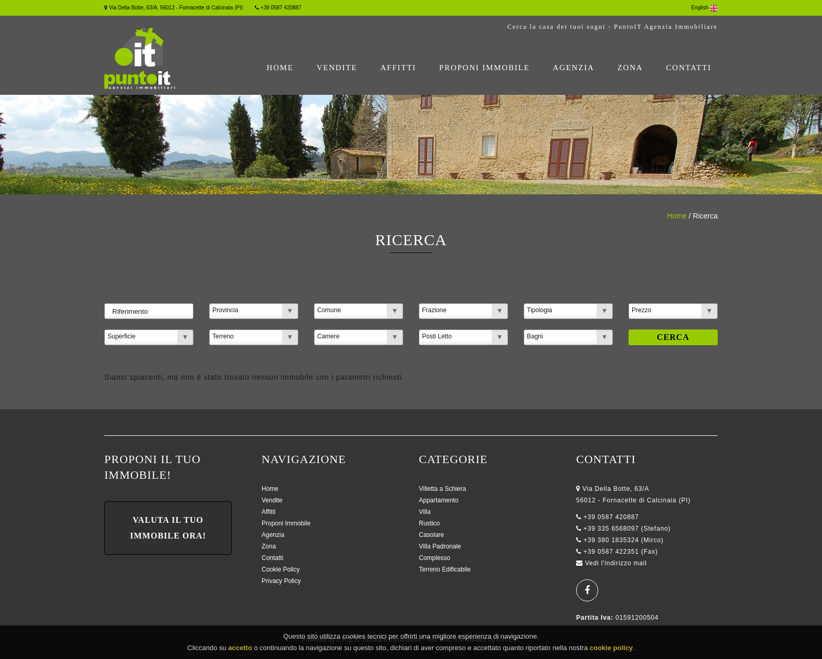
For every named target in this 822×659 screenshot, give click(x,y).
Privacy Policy (281, 581)
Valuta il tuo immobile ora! (168, 527)
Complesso (434, 558)
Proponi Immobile (484, 67)
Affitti (398, 67)
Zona (630, 67)
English (704, 7)
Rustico (429, 523)
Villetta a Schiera (442, 488)
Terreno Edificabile (445, 569)
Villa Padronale (440, 546)
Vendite (337, 67)
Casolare (431, 535)
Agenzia (573, 67)
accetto (240, 649)
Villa (424, 511)
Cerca (673, 337)
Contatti (688, 67)
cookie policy (611, 649)
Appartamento (438, 500)
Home (280, 67)
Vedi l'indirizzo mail (616, 563)
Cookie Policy (281, 569)
